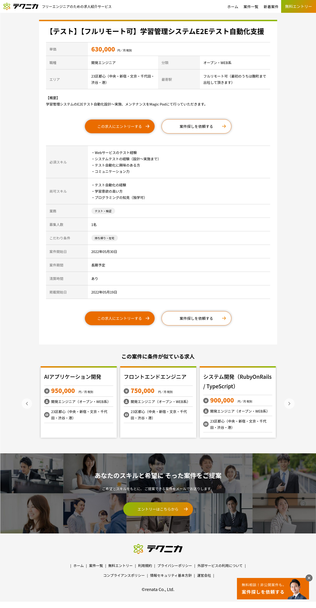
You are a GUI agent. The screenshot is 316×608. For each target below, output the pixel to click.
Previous (27, 403)
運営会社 (204, 575)
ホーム (232, 6)
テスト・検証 (103, 211)
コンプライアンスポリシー (124, 575)
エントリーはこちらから (157, 509)
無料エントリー (120, 565)
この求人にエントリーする (119, 126)
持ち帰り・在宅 (104, 238)
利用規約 (145, 565)
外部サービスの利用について (220, 565)
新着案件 (271, 6)
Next (289, 403)
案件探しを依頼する (196, 126)
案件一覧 (250, 6)
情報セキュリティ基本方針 (171, 575)
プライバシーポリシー (174, 565)
